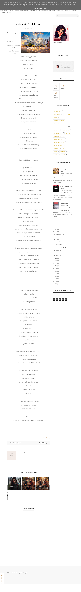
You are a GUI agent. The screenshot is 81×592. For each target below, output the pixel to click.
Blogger (25, 573)
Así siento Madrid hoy (61, 248)
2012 (55, 271)
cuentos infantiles (59, 120)
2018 (55, 266)
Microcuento (65, 130)
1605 (25, 487)
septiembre (59, 234)
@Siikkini (56, 86)
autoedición (57, 111)
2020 (55, 261)
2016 (55, 268)
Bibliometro (57, 114)
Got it (45, 8)
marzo (57, 250)
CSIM (63, 117)
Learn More (38, 8)
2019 (55, 263)
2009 (55, 279)
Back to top (69, 588)
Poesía (28, 20)
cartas (55, 117)
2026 (55, 229)
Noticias (67, 133)
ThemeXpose (25, 588)
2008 (55, 281)
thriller (56, 155)
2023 (55, 258)
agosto (58, 237)
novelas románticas (59, 145)
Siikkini (22, 452)
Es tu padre (59, 244)
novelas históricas (59, 136)
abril (57, 242)
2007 (55, 284)
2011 (55, 273)
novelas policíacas (59, 142)
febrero (58, 253)
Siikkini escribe (56, 94)
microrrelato (57, 133)
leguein (56, 130)
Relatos (62, 151)
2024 (55, 231)
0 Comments (11, 438)
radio (55, 151)
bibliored (67, 114)
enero (57, 255)
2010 (55, 276)
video (63, 155)
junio (57, 239)
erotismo (56, 124)
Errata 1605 (42, 487)
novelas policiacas (59, 139)
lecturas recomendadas (60, 127)
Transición (13, 487)
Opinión (56, 148)
